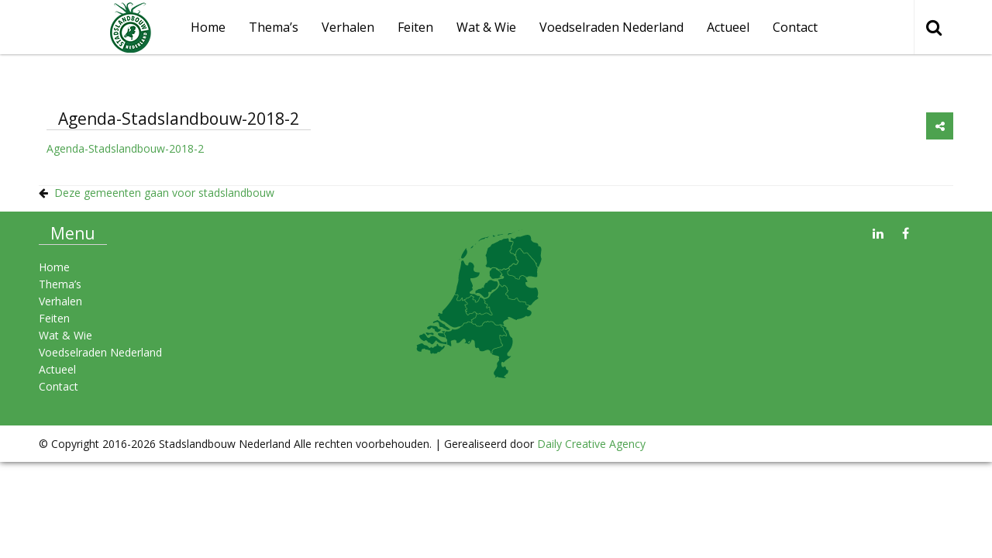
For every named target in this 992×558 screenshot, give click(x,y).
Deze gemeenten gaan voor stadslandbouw (164, 192)
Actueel (728, 27)
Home (54, 267)
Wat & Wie (486, 27)
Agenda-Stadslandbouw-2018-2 (125, 148)
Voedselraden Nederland (611, 27)
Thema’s (273, 27)
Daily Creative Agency (591, 443)
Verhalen (348, 27)
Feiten (415, 27)
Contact (795, 27)
